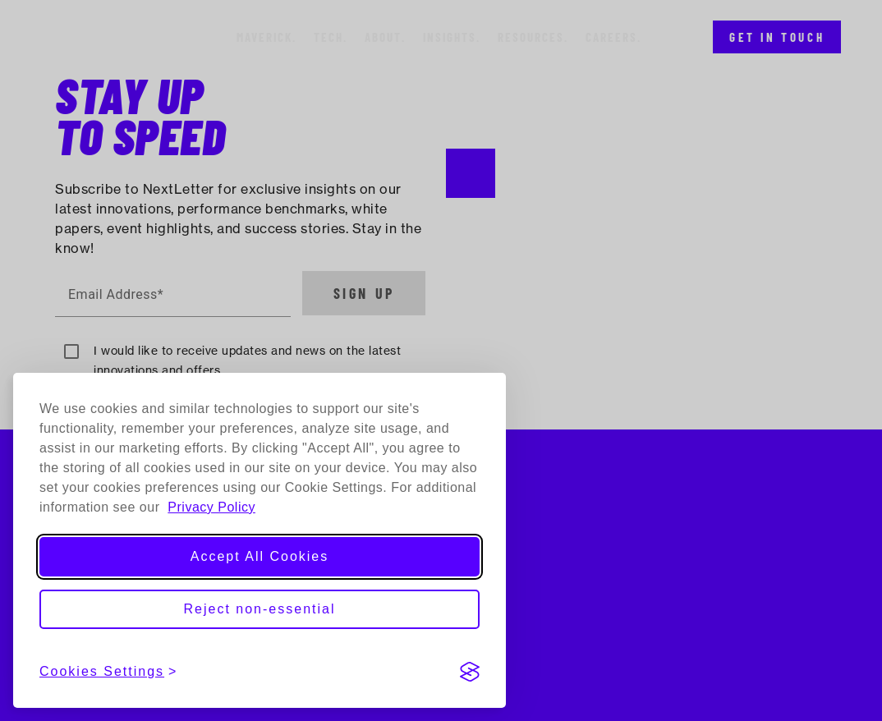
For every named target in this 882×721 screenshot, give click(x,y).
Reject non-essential (260, 609)
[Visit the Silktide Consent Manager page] (470, 672)
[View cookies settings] (108, 671)
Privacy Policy (211, 507)
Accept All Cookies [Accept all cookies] (260, 556)
